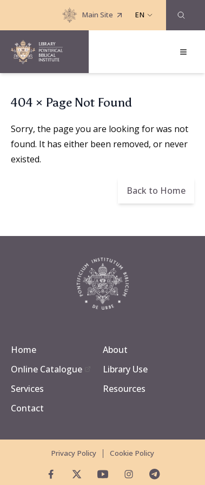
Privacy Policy (73, 453)
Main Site (93, 15)
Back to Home (156, 190)
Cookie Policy (132, 453)
